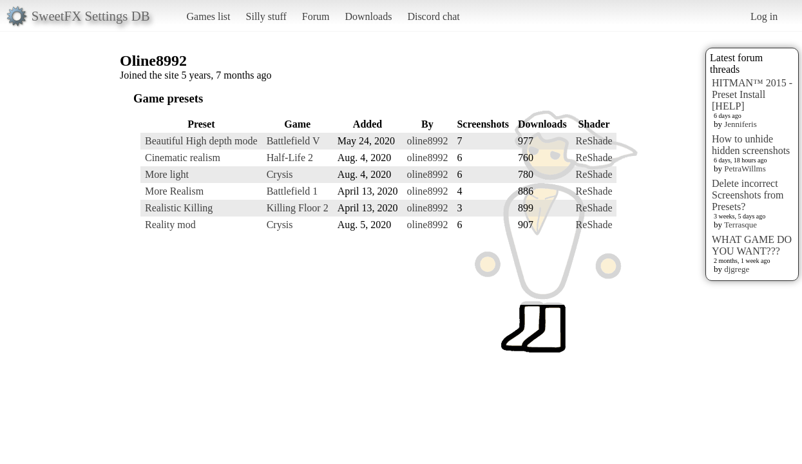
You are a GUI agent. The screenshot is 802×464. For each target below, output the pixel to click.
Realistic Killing (179, 207)
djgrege (736, 269)
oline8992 (427, 140)
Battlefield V (293, 140)
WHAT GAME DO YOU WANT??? (752, 245)
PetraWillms (744, 168)
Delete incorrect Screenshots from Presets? (748, 195)
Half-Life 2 (290, 157)
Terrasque (740, 224)
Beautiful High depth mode (201, 140)
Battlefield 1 (292, 191)
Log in (764, 16)
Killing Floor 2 (298, 207)
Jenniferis (740, 124)
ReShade (594, 140)
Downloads (368, 16)
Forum (316, 16)
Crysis (280, 174)
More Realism (174, 191)
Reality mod (170, 224)
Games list (209, 16)
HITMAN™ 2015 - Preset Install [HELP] (752, 94)
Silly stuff (266, 16)
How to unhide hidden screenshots (751, 144)
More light (167, 174)
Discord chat (433, 16)
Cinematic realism (182, 157)
